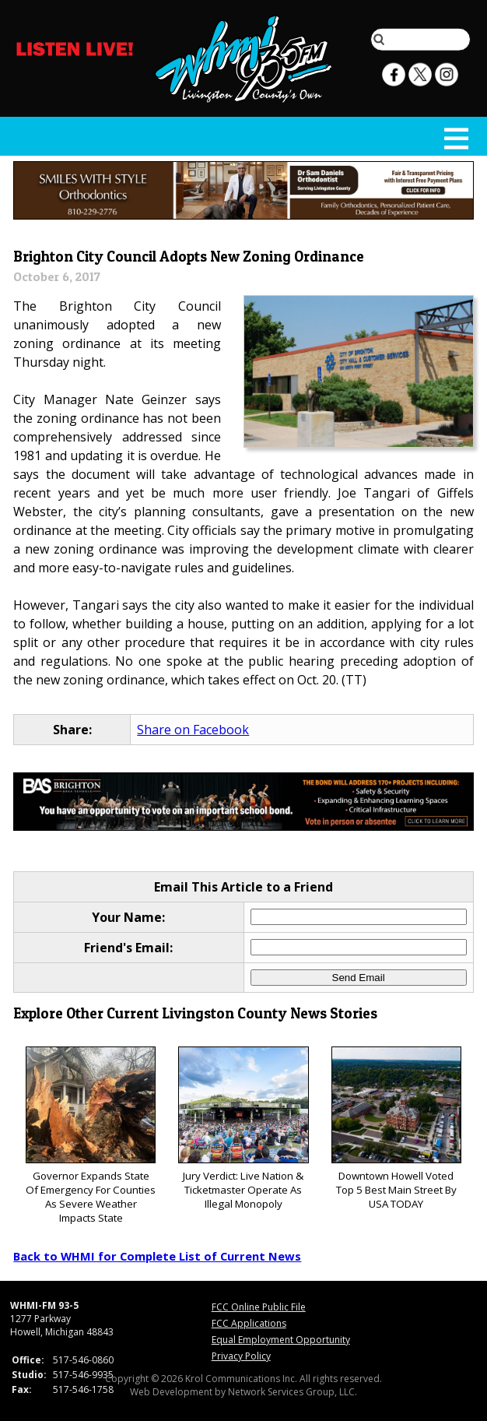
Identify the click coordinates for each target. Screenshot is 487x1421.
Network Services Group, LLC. (292, 1391)
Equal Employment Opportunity (281, 1339)
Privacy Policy (241, 1356)
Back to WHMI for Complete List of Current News (157, 1256)
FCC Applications (249, 1323)
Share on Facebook (193, 729)
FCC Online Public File (259, 1307)
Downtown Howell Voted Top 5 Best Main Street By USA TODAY (396, 1128)
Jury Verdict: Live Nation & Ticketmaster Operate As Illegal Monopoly (243, 1128)
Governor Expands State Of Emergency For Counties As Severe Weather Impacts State (91, 1135)
